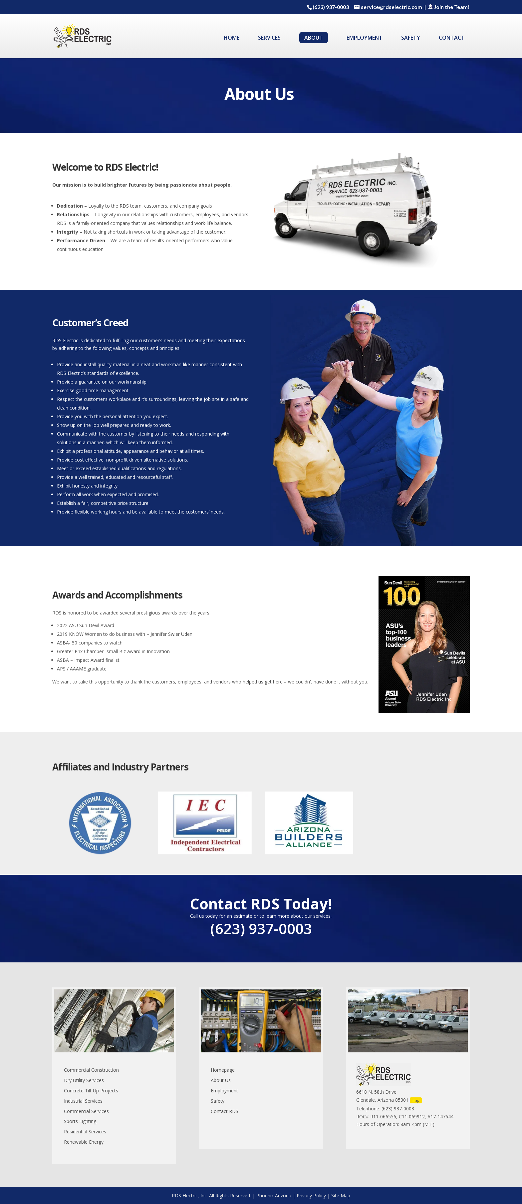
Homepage (223, 1070)
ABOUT (313, 37)
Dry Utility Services (84, 1080)
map (415, 1100)
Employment (224, 1090)
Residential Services (85, 1131)
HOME (231, 38)
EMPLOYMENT (365, 38)
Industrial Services (83, 1101)
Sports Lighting (80, 1121)
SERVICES (269, 38)
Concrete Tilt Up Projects (91, 1090)
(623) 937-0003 (331, 7)
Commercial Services (86, 1111)
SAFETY (410, 38)
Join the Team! (448, 7)
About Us (221, 1080)
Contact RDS (224, 1111)
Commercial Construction (91, 1070)
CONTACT (452, 38)
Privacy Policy (311, 1195)
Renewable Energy (84, 1142)
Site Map (340, 1195)
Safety (217, 1101)
